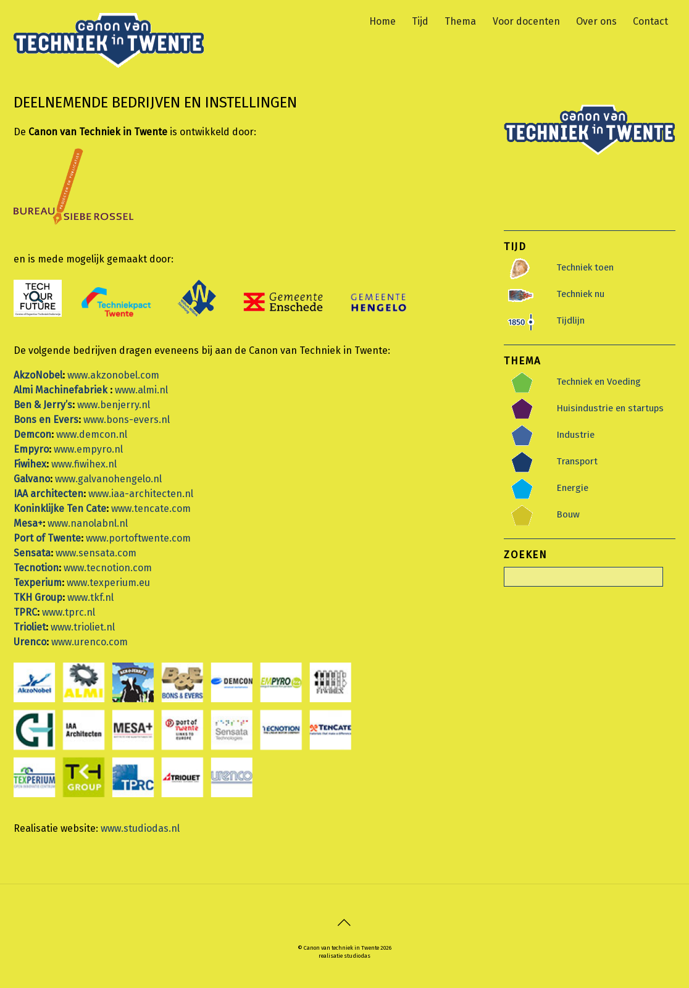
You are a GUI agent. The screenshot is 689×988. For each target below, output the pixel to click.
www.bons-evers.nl (126, 419)
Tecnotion (36, 567)
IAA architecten (48, 493)
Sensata (32, 552)
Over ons (596, 19)
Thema (460, 19)
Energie (572, 487)
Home (382, 19)
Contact (650, 19)
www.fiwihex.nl (84, 463)
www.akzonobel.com (113, 374)
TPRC (25, 612)
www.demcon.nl (91, 434)
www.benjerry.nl (113, 404)
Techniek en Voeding (598, 381)
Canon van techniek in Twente (341, 947)
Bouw (568, 513)
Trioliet (30, 626)
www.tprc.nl (68, 612)
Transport (577, 460)
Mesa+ (28, 523)
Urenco (30, 641)
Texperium (38, 582)
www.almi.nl (141, 389)
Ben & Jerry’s (43, 404)
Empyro (31, 448)
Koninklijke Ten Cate (60, 508)
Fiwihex (30, 463)
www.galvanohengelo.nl (108, 478)
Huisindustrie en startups (610, 407)
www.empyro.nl (88, 448)
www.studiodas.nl (140, 828)
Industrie (575, 434)
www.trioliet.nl (83, 626)
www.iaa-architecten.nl (140, 493)
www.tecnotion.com (108, 567)
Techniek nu (580, 293)
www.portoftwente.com (138, 537)
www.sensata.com (96, 552)
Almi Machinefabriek (62, 389)
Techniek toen (585, 266)
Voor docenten (526, 19)
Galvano (32, 478)
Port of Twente (47, 537)
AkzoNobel (38, 374)
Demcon (32, 434)
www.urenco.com (89, 641)
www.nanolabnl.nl (88, 523)
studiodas (357, 955)
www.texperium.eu (108, 582)
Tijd (420, 19)
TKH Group (38, 597)
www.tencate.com (151, 508)
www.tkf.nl (90, 597)
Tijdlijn (570, 319)
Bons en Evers (46, 419)
